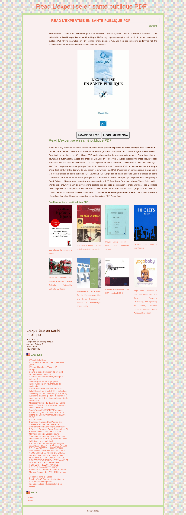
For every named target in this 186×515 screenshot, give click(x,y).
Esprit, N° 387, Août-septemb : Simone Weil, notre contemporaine (46, 480)
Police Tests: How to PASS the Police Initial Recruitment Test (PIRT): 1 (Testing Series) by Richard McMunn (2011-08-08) (48, 391)
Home (31, 497)
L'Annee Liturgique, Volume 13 (43, 367)
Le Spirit (33, 369)
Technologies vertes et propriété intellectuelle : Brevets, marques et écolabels (45, 383)
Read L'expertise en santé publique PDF (91, 6)
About (30, 500)
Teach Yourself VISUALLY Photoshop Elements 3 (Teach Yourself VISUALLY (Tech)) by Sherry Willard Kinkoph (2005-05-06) (47, 413)
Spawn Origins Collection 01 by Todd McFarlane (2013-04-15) (46, 373)
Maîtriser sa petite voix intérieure (44, 434)
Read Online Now (115, 135)
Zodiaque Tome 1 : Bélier (40, 477)
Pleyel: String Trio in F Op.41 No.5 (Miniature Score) (117, 245)
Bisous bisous (35, 419)
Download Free (88, 135)
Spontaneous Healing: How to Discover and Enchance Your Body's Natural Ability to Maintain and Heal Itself (48, 438)
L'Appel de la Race (37, 360)
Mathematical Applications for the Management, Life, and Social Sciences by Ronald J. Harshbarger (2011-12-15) (89, 298)
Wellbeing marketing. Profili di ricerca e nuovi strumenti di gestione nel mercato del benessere (48, 398)
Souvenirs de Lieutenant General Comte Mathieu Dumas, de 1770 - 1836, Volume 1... (48, 472)
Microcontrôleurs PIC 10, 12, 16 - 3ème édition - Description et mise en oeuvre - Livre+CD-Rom (47, 405)
